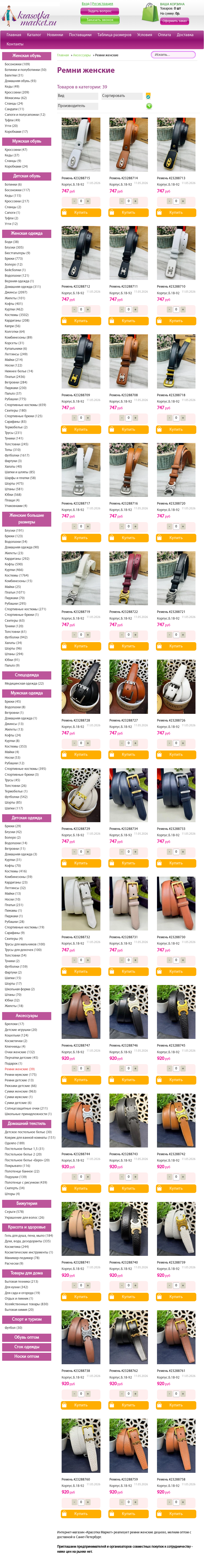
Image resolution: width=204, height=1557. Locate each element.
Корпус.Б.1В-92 (73, 184)
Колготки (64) (15, 332)
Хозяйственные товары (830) (26, 1304)
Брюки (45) (13, 701)
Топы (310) (13, 450)
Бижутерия (26, 1204)
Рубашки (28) (14, 922)
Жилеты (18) (14, 1006)
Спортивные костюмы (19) (24, 927)
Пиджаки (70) (15, 598)
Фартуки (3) (13, 461)
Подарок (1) (13, 1063)
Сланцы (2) (13, 207)
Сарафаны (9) (15, 933)
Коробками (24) (16, 166)
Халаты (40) (13, 466)
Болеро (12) (14, 264)
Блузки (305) (14, 247)
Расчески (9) (14, 1263)
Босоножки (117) (17, 190)
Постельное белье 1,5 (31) (24, 1149)
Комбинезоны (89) (18, 337)
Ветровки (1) (14, 713)
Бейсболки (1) (15, 270)
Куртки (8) (12, 741)
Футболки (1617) (17, 455)
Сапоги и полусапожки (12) (25, 115)
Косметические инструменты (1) (29, 1252)
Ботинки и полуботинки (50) (25, 70)
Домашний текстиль (27, 1124)
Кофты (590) (14, 564)
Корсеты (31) (14, 343)
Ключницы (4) (15, 1046)
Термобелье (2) (16, 427)
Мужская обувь (26, 141)
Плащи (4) (12, 500)
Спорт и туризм (27, 1319)
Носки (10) (12, 899)
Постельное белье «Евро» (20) (27, 1160)
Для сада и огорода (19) (22, 1293)
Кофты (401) (14, 304)
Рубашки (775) (15, 399)
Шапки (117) (14, 808)
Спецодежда (27, 675)
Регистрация (102, 4)
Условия (144, 35)
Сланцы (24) (14, 103)
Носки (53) (12, 758)
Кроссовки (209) (17, 92)
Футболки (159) (16, 967)
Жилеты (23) (14, 553)
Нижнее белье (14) (19, 371)
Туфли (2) (11, 218)
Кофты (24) (13, 735)
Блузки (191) (14, 530)
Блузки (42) (13, 832)
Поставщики (80, 35)
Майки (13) (13, 893)
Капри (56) (12, 326)
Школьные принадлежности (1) (28, 1114)
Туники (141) (14, 438)
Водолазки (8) (15, 707)
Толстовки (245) (16, 444)
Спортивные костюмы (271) (25, 609)
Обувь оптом (26, 1338)
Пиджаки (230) (16, 388)
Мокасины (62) (16, 98)
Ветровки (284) (16, 382)
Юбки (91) (12, 660)
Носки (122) (13, 365)
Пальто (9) (12, 665)
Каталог (34, 35)
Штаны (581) (14, 489)
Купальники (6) (16, 349)
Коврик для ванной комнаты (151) (30, 1138)
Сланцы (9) (13, 161)
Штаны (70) (13, 995)
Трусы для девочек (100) (23, 950)
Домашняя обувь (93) (20, 81)
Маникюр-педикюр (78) (22, 1258)
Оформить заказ (175, 21)
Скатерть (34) (15, 1188)
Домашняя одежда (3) (21, 854)
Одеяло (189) (15, 1143)
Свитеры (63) (15, 620)
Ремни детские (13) (19, 1080)
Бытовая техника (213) (21, 1281)
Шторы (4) (12, 1194)
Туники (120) (14, 626)
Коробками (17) (16, 132)
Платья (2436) (15, 377)
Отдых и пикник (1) (19, 1298)
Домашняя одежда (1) (21, 718)
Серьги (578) (14, 1212)
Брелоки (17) (14, 1024)
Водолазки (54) (16, 542)
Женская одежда (26, 234)
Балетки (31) (14, 75)
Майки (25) (13, 587)
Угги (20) (11, 126)
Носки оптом (26, 1357)
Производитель (71, 106)
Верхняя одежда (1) (19, 281)
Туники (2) (12, 961)
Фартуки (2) (13, 972)
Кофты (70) (13, 866)
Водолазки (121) (17, 276)
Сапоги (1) (12, 213)
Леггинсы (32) (15, 888)
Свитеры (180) (16, 410)
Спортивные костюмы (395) (25, 769)
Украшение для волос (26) (24, 1217)
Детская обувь (26, 176)
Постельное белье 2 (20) (23, 1154)
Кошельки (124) (16, 1035)
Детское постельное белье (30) (28, 1132)
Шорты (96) (13, 648)
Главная (14, 35)
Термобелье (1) (16, 791)
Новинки (55, 35)
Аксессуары (27, 1016)
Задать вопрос (100, 11)
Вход (86, 4)
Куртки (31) (13, 860)
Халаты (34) (13, 643)
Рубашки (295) (15, 603)
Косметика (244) (17, 1247)
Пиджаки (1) (14, 916)
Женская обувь (26, 56)
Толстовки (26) (16, 786)
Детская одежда (27, 818)
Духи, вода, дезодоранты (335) (28, 1241)
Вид (61, 96)
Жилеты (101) (15, 298)
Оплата (164, 35)
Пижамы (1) (13, 910)
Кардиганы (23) (16, 882)
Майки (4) (12, 752)
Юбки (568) (13, 495)
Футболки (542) (16, 797)
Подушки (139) (16, 1177)
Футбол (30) (13, 1328)
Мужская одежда (27, 693)
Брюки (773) (14, 259)
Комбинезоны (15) (18, 581)
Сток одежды (26, 1347)
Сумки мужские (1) (19, 1097)
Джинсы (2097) (16, 292)
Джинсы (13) (14, 724)
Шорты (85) (13, 802)
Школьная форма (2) (20, 989)
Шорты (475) (14, 483)
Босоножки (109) (17, 64)
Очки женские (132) (20, 1052)
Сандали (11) (14, 109)
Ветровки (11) (15, 849)
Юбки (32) (12, 1000)
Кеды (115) (13, 196)
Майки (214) (14, 360)
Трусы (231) (13, 433)
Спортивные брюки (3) (22, 775)
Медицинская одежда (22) (24, 683)
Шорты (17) (13, 984)
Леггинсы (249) (16, 354)
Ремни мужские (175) (21, 1075)
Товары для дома (27, 1273)
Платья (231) (14, 905)
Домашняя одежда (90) (22, 547)
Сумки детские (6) (18, 1103)
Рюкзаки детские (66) (21, 1086)
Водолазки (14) (16, 843)
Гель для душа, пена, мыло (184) (29, 1236)
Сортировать (113, 96)
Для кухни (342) (16, 1287)
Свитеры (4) (14, 939)
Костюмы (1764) (17, 575)
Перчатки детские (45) (21, 1058)
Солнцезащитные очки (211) (26, 1108)
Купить (81, 213)
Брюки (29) (13, 826)
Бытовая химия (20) (19, 1310)
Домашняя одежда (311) (23, 287)
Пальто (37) (13, 393)
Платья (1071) (15, 592)
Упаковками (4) (16, 506)
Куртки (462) (14, 309)
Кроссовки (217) (17, 201)
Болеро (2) (13, 837)
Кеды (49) (12, 86)
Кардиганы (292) (17, 559)
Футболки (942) (16, 637)
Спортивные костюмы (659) (25, 405)
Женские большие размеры (27, 519)
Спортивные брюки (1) (22, 615)
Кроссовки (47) (16, 150)
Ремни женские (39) (20, 1069)
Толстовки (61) (16, 632)
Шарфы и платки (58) (20, 478)
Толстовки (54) (16, 955)
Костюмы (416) (16, 871)
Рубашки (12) (14, 763)
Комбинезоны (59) (18, 877)
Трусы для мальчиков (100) (25, 944)
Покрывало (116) (17, 1166)
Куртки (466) (14, 570)
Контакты (15, 44)
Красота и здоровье (26, 1227)
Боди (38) (12, 242)
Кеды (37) (12, 155)
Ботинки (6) (13, 184)
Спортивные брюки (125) (23, 416)
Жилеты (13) (14, 729)
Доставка (185, 35)
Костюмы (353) (16, 746)
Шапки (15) (13, 978)
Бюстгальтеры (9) (17, 253)
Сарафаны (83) (16, 422)
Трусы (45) (12, 780)
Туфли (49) (12, 120)
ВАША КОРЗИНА (172, 4)
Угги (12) (11, 224)
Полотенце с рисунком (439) (26, 1182)
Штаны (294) (14, 654)
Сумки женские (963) (20, 1091)
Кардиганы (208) (17, 320)
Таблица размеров (114, 35)
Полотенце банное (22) (22, 1171)
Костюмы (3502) (17, 315)
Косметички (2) (16, 1041)
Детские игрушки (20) (21, 1030)
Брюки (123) (14, 536)
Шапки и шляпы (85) (20, 472)
